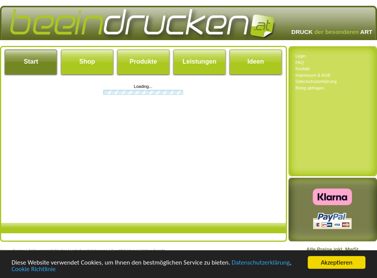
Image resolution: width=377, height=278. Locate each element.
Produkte (143, 61)
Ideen (255, 61)
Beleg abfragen (309, 88)
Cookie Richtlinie (34, 269)
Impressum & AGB (312, 75)
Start (31, 61)
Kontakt (302, 68)
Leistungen (199, 61)
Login (300, 56)
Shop (87, 61)
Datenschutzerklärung (261, 263)
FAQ (299, 62)
